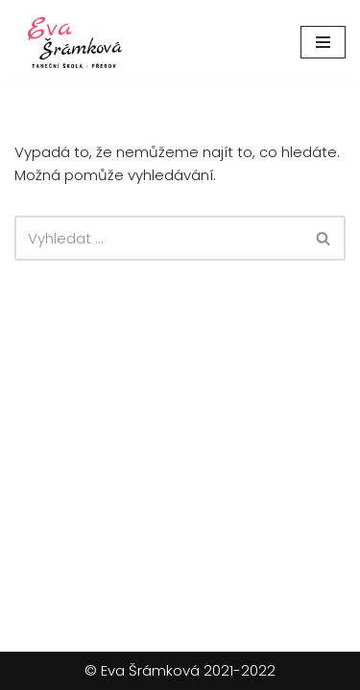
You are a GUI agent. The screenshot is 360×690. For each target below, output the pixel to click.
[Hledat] (158, 238)
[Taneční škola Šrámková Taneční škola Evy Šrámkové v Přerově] (72, 41)
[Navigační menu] (323, 42)
